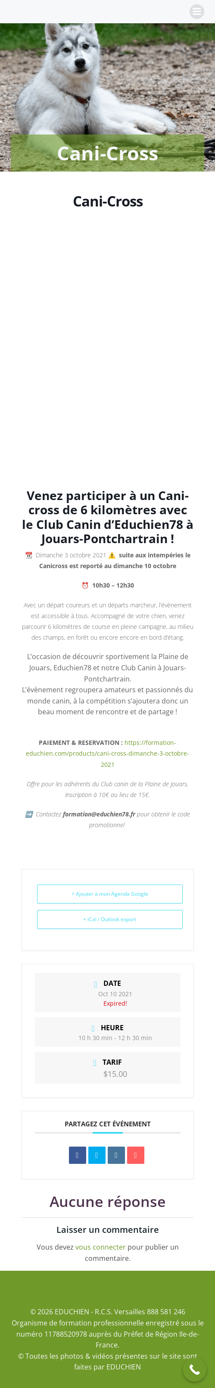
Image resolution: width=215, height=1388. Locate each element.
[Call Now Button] (194, 1370)
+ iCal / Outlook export (109, 919)
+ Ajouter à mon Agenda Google (110, 893)
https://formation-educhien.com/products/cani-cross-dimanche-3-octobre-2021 (107, 753)
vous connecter (100, 1247)
